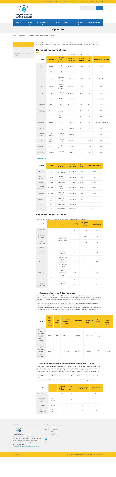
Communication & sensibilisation (50, 1)
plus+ (46, 442)
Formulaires (82, 1)
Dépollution (18, 44)
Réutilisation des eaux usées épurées (22, 54)
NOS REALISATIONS (94, 23)
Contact (101, 1)
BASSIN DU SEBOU (42, 23)
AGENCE (29, 23)
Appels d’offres (74, 1)
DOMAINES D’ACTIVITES (61, 23)
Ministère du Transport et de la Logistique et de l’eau (26, 446)
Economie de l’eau (20, 49)
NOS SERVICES (78, 23)
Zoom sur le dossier (64, 1)
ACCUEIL (18, 23)
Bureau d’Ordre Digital (92, 1)
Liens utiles (16, 454)
